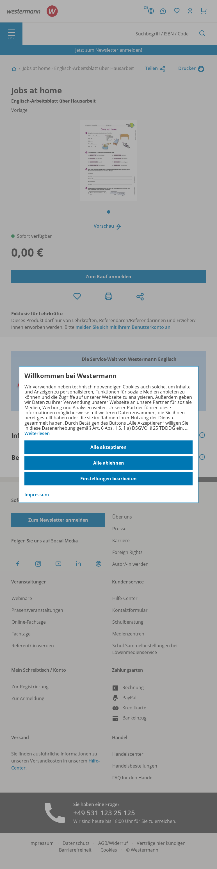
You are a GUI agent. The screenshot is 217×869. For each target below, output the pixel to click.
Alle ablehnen (108, 463)
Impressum (36, 495)
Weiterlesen (37, 433)
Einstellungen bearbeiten (108, 479)
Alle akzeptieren (108, 447)
